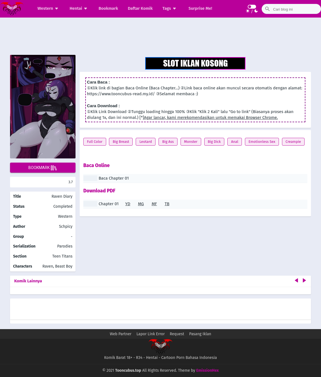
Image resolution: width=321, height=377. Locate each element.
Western (49, 8)
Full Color (95, 141)
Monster (191, 141)
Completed (62, 206)
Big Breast (121, 141)
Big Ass (168, 141)
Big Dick (214, 141)
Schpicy (65, 226)
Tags (170, 8)
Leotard (145, 141)
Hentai (79, 8)
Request (177, 334)
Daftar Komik (140, 8)
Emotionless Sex (262, 141)
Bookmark (108, 8)
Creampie (293, 141)
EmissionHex (207, 370)
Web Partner (121, 334)
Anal (234, 141)
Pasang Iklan (200, 334)
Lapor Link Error (151, 334)
